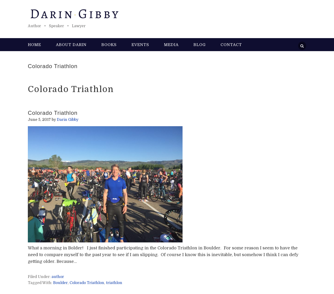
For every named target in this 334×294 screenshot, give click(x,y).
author (57, 277)
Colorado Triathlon (52, 66)
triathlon (114, 283)
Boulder (60, 283)
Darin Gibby (167, 14)
